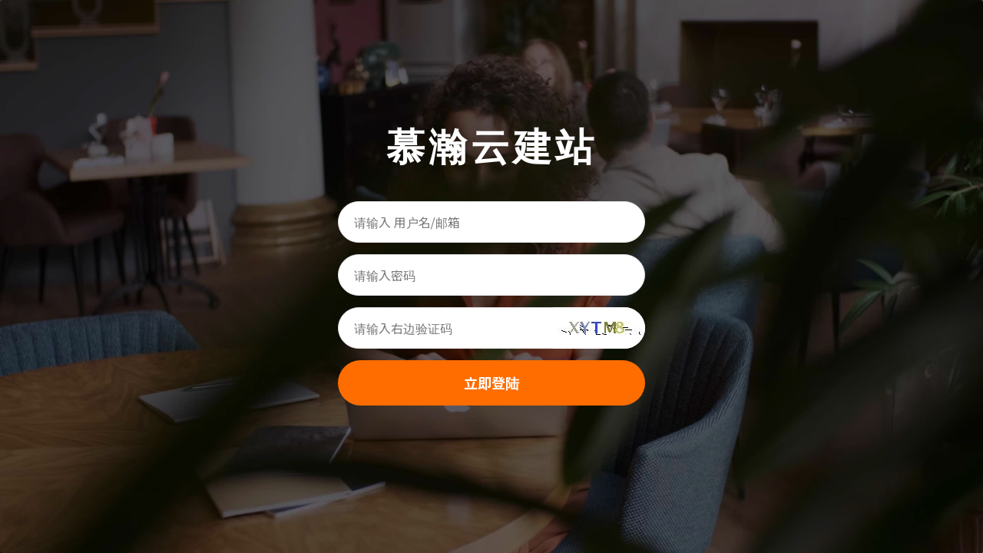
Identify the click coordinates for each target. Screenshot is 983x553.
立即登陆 (491, 382)
